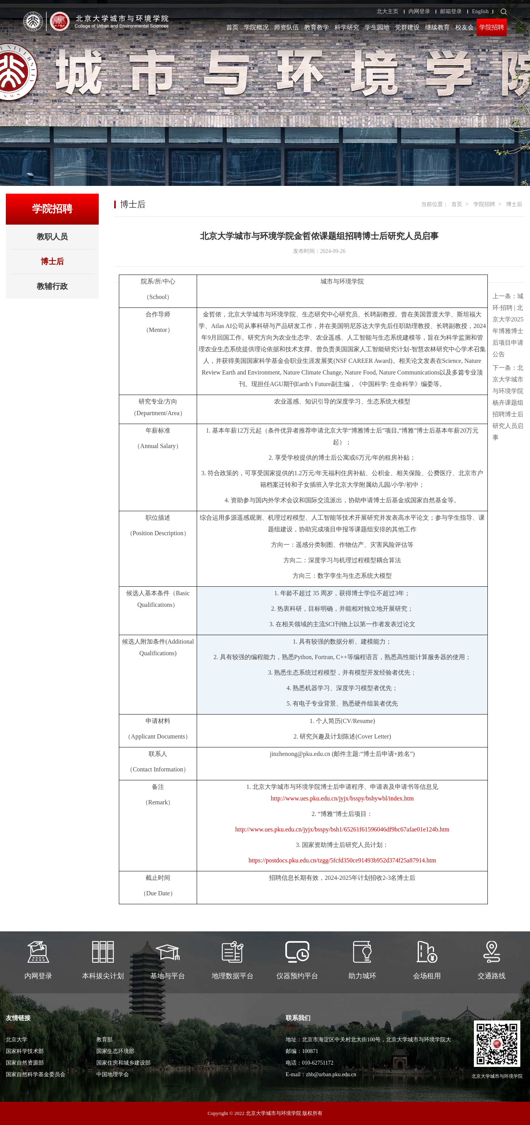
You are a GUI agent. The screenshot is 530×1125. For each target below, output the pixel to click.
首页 (232, 27)
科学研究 (346, 27)
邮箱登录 (451, 12)
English (480, 12)
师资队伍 (286, 27)
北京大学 (16, 1040)
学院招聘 (491, 27)
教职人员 (52, 236)
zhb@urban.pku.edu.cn (331, 1074)
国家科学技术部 (25, 1051)
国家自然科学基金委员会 (35, 1074)
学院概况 (256, 27)
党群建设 (407, 27)
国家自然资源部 (25, 1063)
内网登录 (419, 12)
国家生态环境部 (115, 1051)
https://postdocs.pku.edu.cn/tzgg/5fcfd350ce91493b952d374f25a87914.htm (342, 860)
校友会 (464, 27)
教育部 (104, 1040)
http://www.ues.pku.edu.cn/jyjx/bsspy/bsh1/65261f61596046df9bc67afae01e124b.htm (342, 829)
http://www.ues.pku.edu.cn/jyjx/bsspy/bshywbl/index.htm (342, 798)
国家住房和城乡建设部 (123, 1063)
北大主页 (387, 12)
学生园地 (377, 27)
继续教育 (437, 27)
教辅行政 (52, 286)
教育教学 (316, 27)
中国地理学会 (112, 1074)
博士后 (52, 261)
